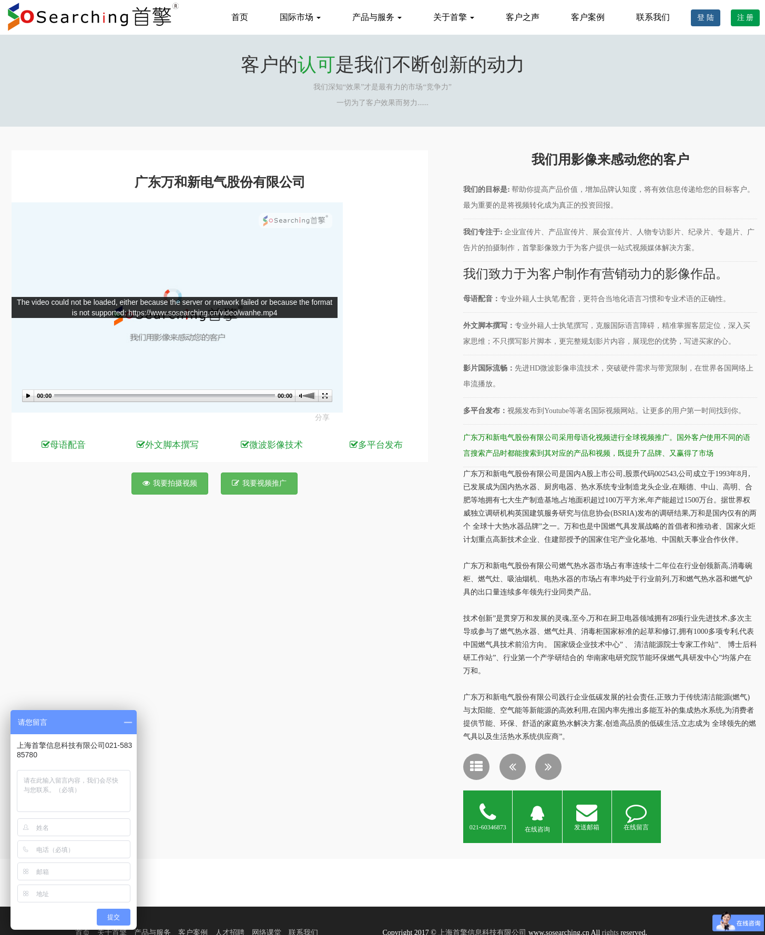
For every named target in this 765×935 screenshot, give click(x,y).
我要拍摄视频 (169, 483)
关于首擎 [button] (453, 17)
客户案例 (588, 17)
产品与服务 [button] (377, 17)
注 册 (745, 18)
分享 (322, 418)
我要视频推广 (259, 483)
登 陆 (705, 18)
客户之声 (522, 17)
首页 (239, 17)
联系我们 (653, 17)
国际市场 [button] (300, 17)
